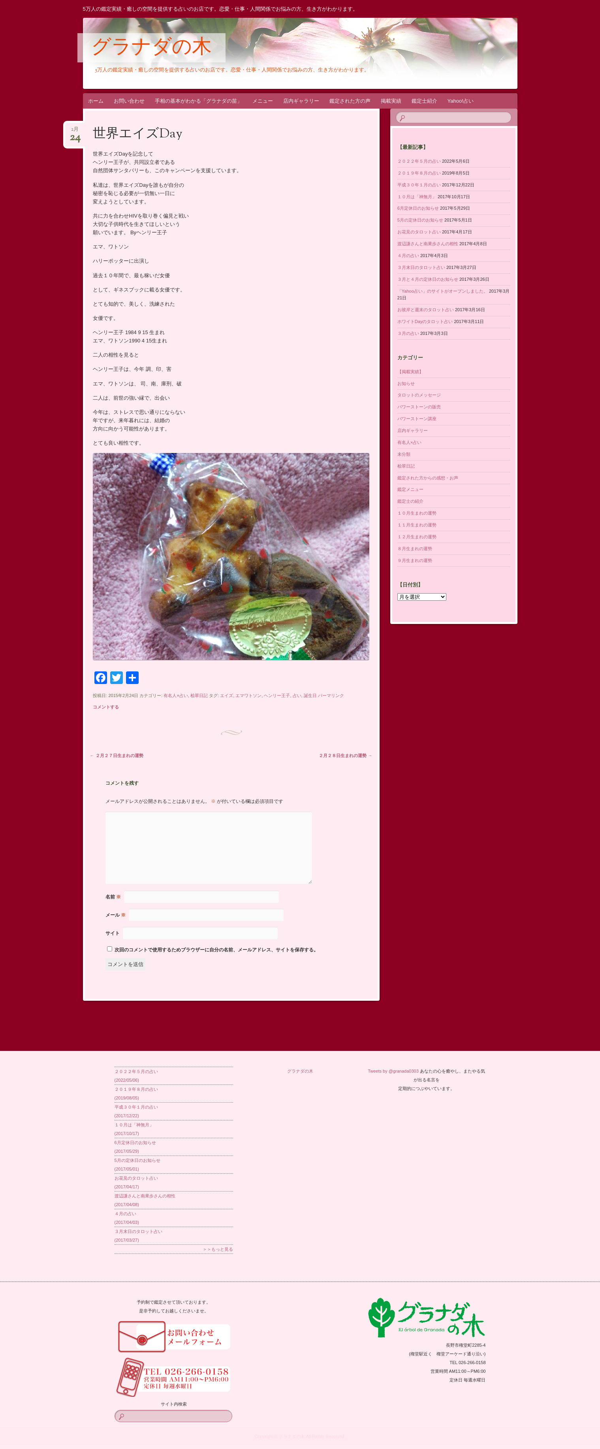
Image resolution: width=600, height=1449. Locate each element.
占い (297, 695)
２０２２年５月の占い (419, 161)
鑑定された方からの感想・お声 (427, 477)
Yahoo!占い (461, 101)
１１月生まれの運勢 (416, 524)
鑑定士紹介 (424, 101)
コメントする (106, 707)
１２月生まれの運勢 (416, 536)
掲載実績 (391, 101)
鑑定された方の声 (350, 101)
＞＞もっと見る (218, 1249)
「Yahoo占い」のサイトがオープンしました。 (442, 291)
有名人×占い (176, 695)
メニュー (262, 101)
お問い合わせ (129, 101)
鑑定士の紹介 (410, 501)
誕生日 (310, 695)
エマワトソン (248, 695)
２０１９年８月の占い (419, 173)
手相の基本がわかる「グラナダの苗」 (198, 101)
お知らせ (406, 383)
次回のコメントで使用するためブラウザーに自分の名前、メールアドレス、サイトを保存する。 (216, 950)
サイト (112, 933)
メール (115, 915)
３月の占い (408, 333)
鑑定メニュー (410, 489)
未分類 (403, 454)
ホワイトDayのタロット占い (425, 321)
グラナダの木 (151, 48)
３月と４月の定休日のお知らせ (427, 279)
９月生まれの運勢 (414, 560)
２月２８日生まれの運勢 (345, 755)
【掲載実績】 (410, 371)
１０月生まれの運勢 (416, 513)
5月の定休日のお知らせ (420, 220)
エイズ (226, 695)
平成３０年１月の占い (419, 184)
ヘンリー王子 (277, 695)
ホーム (95, 101)
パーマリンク (331, 695)
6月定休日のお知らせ (418, 208)
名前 (113, 897)
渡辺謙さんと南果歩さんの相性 (427, 243)
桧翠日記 (199, 695)
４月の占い (408, 255)
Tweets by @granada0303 (393, 1071)
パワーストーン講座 (416, 418)
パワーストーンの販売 (419, 406)
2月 (75, 131)
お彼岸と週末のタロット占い (425, 309)
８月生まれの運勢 (414, 548)
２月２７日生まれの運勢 (116, 755)
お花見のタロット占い (419, 231)
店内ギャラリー (301, 101)
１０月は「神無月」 (416, 196)
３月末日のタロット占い (421, 267)
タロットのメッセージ (419, 395)
